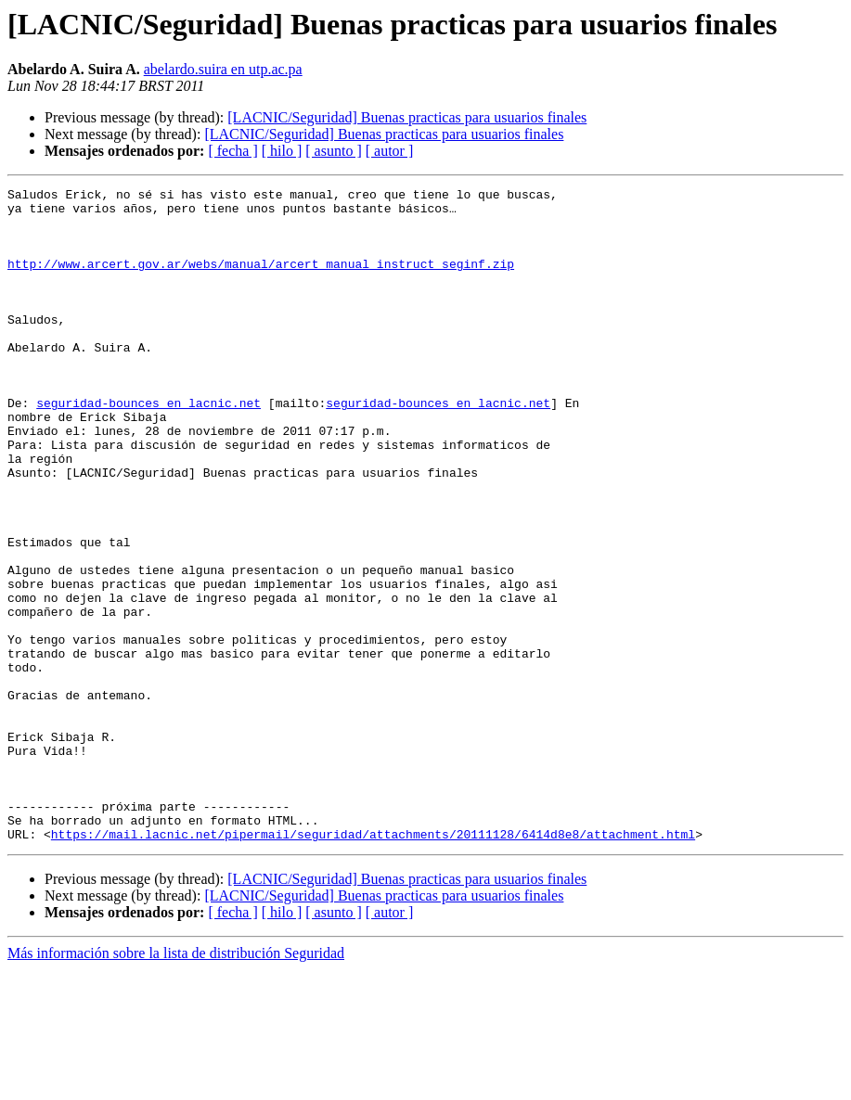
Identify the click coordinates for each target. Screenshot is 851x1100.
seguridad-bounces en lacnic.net (148, 447)
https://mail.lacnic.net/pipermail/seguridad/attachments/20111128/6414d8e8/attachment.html (373, 964)
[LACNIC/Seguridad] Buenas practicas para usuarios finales (407, 117)
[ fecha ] (232, 151)
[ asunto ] (333, 151)
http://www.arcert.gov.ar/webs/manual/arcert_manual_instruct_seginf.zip (260, 280)
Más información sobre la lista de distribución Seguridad (175, 1084)
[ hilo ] (282, 151)
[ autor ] (390, 151)
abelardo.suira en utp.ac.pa (223, 69)
